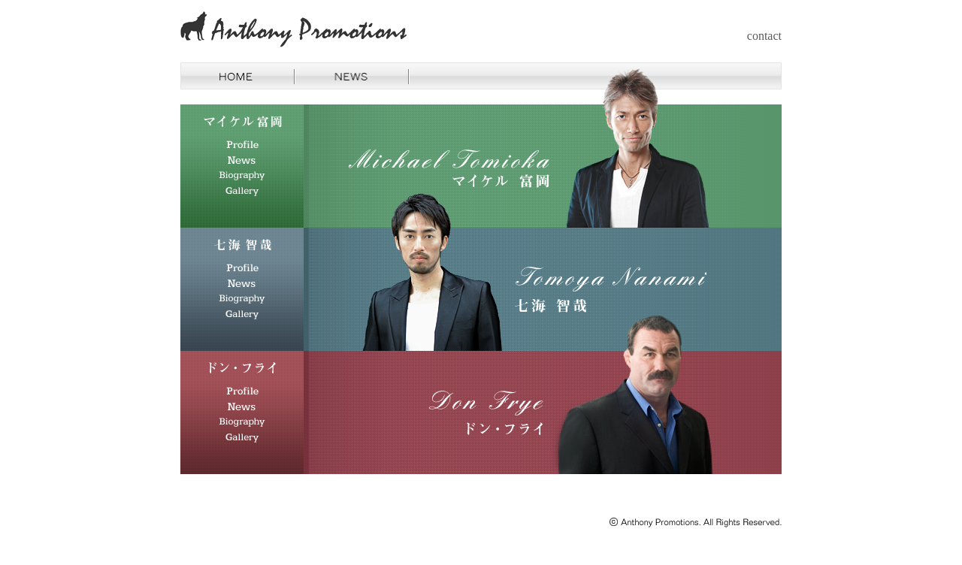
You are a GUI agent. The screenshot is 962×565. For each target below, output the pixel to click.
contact (764, 35)
